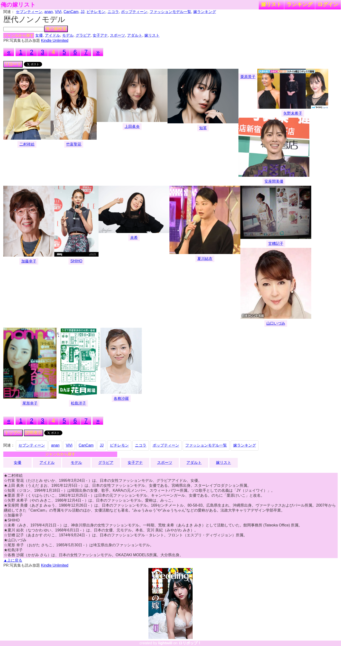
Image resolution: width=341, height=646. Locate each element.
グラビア (83, 35)
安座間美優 (273, 181)
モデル (67, 35)
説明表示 (33, 433)
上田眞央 (132, 127)
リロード (13, 64)
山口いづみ (275, 323)
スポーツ (117, 35)
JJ (82, 12)
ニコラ (113, 12)
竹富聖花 (73, 144)
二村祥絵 (27, 144)
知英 (203, 128)
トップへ (13, 433)
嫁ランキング (204, 12)
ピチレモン (95, 12)
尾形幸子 (30, 403)
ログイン (328, 4)
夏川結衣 (204, 259)
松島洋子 (78, 403)
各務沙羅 (121, 398)
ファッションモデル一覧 (170, 12)
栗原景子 (247, 77)
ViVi (58, 12)
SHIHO (76, 261)
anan (48, 12)
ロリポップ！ (190, 643)
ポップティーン (134, 12)
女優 (39, 35)
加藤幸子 (28, 261)
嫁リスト (271, 4)
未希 (134, 238)
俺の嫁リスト (18, 5)
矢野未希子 (292, 113)
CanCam (71, 12)
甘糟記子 (275, 243)
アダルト (134, 35)
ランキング (300, 4)
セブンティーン (29, 12)
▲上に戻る (12, 560)
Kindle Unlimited (55, 41)
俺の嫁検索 (56, 28)
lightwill (165, 643)
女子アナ (100, 35)
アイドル (52, 35)
